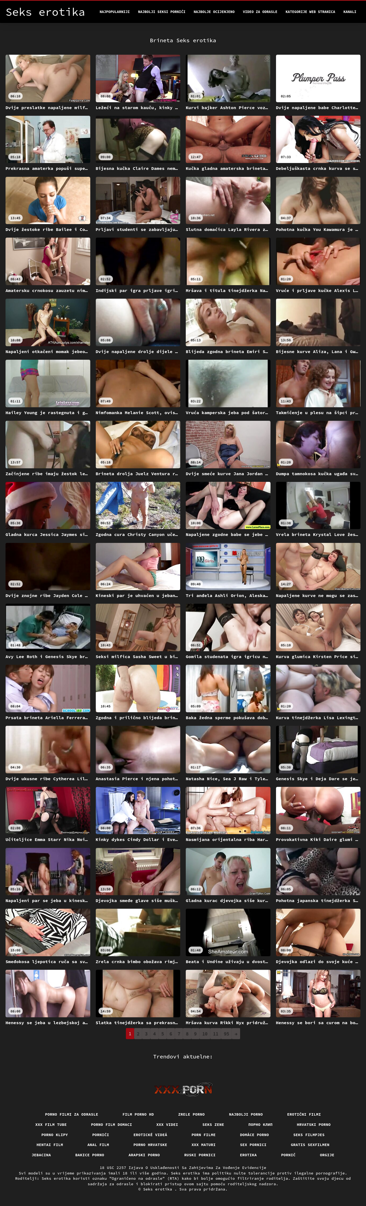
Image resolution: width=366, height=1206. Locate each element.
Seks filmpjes (309, 1134)
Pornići (100, 1134)
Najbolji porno (246, 1114)
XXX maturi (204, 1144)
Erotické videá (150, 1134)
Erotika (248, 1154)
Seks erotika (159, 1189)
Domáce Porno (254, 1134)
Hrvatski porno (314, 1124)
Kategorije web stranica (310, 11)
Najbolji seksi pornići (161, 11)
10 (205, 1033)
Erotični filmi (304, 1114)
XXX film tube (51, 1124)
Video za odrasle (260, 11)
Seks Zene (213, 1124)
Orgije (327, 1154)
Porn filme (204, 1134)
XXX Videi (167, 1124)
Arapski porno (144, 1154)
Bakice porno (89, 1154)
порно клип (260, 1124)
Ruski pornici (200, 1154)
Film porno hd (138, 1114)
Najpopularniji (115, 11)
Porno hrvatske (150, 1144)
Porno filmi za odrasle (71, 1114)
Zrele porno (191, 1114)
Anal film (98, 1144)
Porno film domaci (111, 1124)
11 (215, 1033)
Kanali (349, 11)
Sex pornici (253, 1144)
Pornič (288, 1154)
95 (226, 1033)
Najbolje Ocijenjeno (214, 11)
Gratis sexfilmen (310, 1144)
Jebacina (41, 1154)
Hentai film (49, 1144)
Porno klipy (54, 1134)
